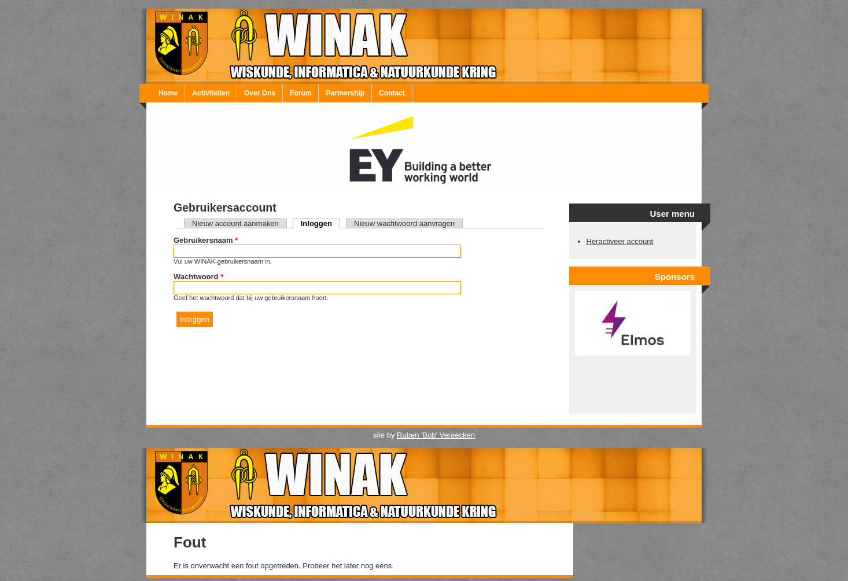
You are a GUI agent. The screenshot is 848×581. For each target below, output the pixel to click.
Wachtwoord (198, 276)
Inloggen (320, 223)
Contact (392, 93)
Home (168, 93)
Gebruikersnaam (206, 240)
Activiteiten (211, 93)
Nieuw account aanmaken (235, 223)
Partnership (345, 93)
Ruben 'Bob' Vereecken (436, 435)
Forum (300, 93)
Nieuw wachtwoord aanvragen (404, 223)
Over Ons (259, 93)
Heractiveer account (620, 241)
